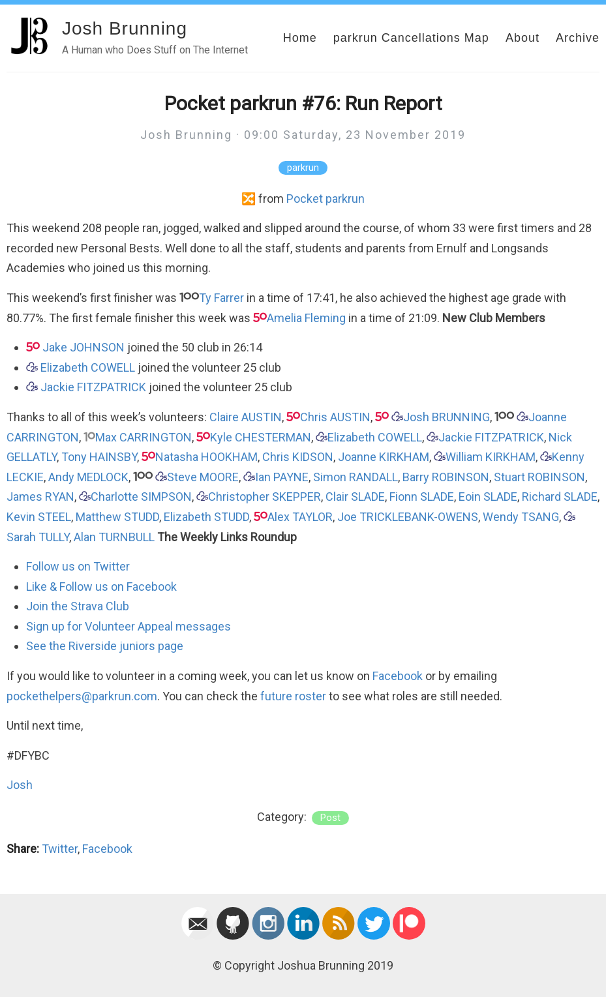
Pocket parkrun (325, 198)
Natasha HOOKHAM (206, 457)
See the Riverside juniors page (104, 646)
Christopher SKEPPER (264, 496)
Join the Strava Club (77, 606)
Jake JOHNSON (83, 347)
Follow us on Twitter (78, 566)
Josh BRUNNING (446, 417)
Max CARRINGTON (143, 437)
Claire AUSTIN (245, 417)
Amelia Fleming (306, 318)
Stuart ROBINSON (539, 477)
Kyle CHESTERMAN (260, 437)
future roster (293, 696)
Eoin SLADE (488, 496)
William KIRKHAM (491, 457)
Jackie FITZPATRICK (93, 387)
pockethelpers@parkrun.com (82, 696)
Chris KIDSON (297, 457)
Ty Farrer (221, 298)
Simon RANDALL (355, 477)
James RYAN (40, 496)
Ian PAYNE (282, 477)
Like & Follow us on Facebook (101, 586)
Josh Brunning (124, 28)
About (522, 37)
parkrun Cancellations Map (411, 37)
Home (300, 37)
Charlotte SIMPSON (141, 496)
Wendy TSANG (521, 517)
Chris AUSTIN (335, 417)
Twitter (60, 849)
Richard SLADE (560, 496)
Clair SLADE (355, 496)
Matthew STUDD (117, 517)
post (330, 818)
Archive (577, 37)
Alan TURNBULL (114, 537)
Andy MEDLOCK (88, 477)
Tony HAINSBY (99, 457)
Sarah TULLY (38, 537)
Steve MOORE (203, 477)
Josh (20, 785)
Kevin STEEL (39, 517)
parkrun (303, 167)
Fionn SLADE (421, 496)
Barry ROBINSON (445, 477)
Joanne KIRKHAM (383, 457)
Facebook (397, 676)
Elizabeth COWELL (87, 367)
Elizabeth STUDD (206, 517)
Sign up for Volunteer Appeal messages (128, 626)
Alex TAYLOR (300, 517)
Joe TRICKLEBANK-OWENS (407, 517)
